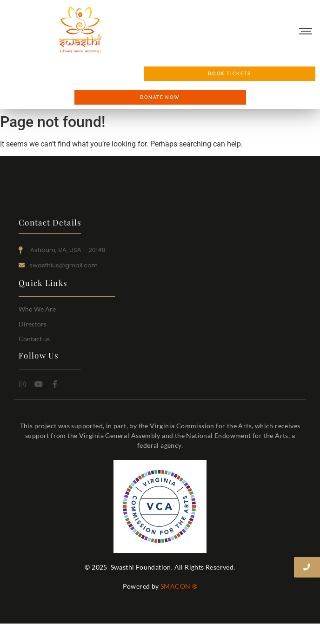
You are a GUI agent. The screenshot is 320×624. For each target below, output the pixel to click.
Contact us (34, 339)
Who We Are (37, 309)
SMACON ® (178, 586)
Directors (33, 324)
